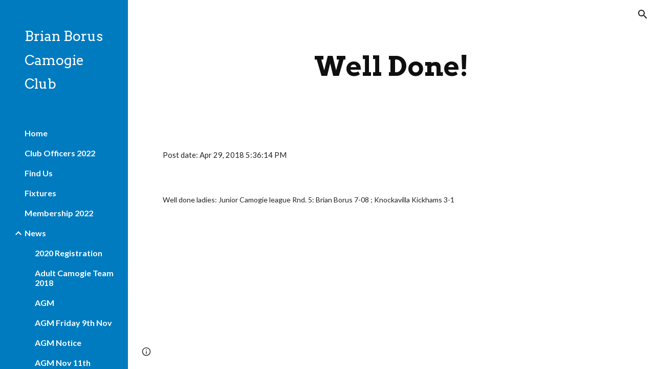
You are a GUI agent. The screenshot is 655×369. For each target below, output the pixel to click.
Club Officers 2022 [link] (60, 153)
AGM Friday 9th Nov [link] (73, 322)
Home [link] (36, 133)
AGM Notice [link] (58, 342)
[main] (391, 66)
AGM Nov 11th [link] (63, 362)
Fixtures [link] (40, 193)
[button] (642, 14)
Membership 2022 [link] (59, 213)
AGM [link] (44, 303)
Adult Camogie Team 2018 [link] (74, 278)
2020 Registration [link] (68, 253)
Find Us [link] (39, 173)
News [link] (35, 233)
